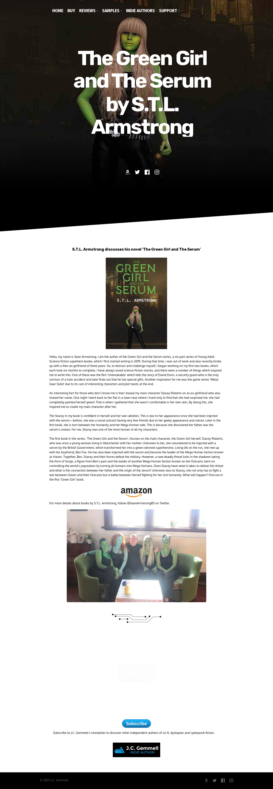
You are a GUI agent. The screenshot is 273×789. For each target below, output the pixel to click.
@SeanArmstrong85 (141, 503)
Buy (71, 10)
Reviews (87, 10)
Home (57, 10)
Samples (110, 10)
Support (168, 10)
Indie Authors (140, 10)
